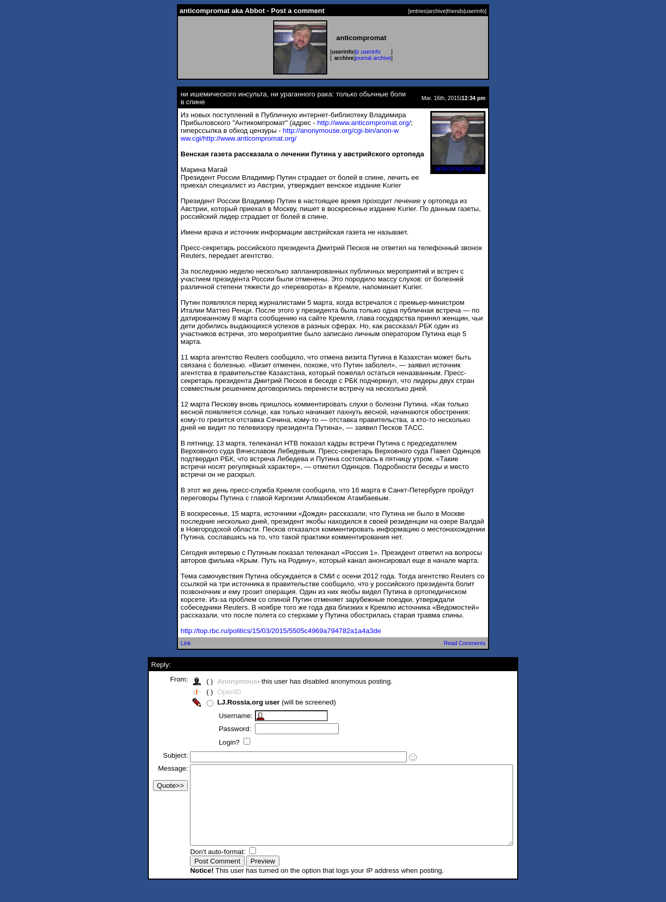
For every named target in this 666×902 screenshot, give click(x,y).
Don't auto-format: (199, 867)
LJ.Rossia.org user (229, 702)
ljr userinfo (367, 51)
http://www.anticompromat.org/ (364, 123)
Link (186, 643)
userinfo (475, 11)
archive (436, 11)
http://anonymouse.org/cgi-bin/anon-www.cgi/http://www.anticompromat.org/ (290, 134)
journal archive (373, 58)
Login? (210, 742)
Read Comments (464, 643)
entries (417, 11)
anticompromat (458, 165)
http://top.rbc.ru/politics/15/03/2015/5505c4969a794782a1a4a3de (281, 631)
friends (455, 11)
